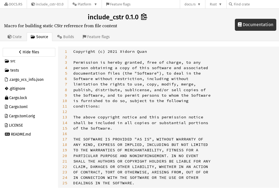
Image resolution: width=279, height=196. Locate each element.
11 (64, 106)
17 (64, 139)
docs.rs (190, 4)
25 (64, 182)
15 (64, 128)
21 (64, 161)
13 (64, 117)
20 (64, 155)
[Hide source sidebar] (29, 52)
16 (64, 133)
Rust (213, 4)
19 (64, 150)
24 (64, 177)
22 (64, 166)
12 (64, 111)
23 (64, 172)
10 (64, 100)
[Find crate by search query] (256, 4)
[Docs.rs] (13, 4)
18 (64, 144)
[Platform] (85, 4)
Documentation (255, 24)
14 (64, 122)
